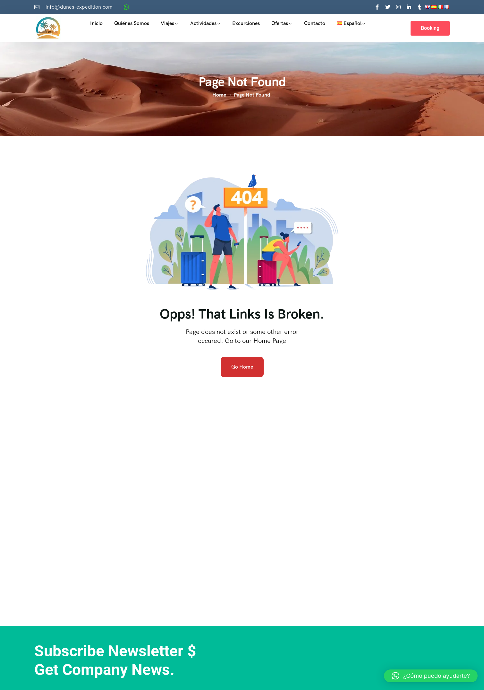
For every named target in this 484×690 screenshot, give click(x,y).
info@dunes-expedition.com (79, 7)
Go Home (242, 366)
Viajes (167, 23)
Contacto (314, 23)
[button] (431, 675)
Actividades (203, 23)
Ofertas (279, 23)
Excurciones (246, 23)
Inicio (96, 23)
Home (219, 94)
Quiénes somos (131, 23)
